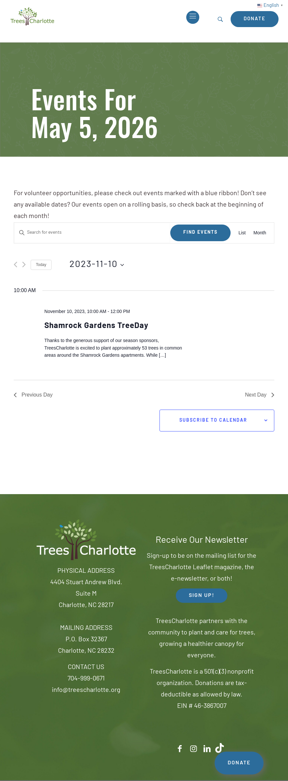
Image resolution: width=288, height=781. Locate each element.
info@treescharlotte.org (86, 690)
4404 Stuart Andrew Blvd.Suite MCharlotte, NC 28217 (86, 594)
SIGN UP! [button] (201, 595)
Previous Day (33, 395)
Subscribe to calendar (213, 420)
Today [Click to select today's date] (41, 264)
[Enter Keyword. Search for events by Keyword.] (92, 233)
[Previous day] (15, 264)
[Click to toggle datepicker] (96, 265)
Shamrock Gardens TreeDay (96, 326)
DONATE (239, 763)
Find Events (200, 232)
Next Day (259, 395)
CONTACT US (86, 667)
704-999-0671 (86, 679)
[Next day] (24, 264)
